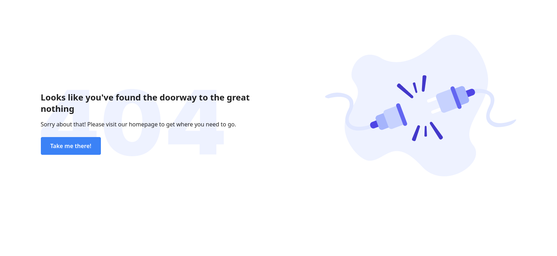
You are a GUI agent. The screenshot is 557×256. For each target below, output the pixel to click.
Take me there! (70, 146)
